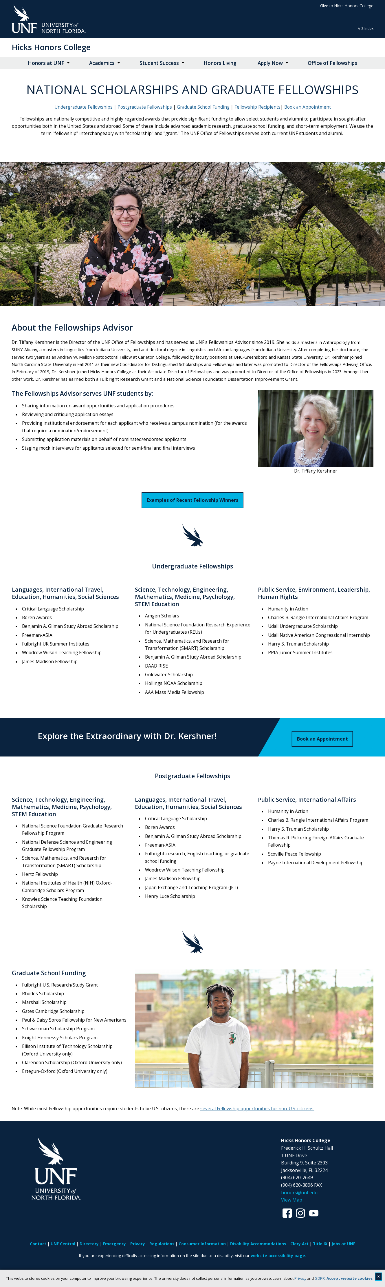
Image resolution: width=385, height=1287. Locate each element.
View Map (291, 1200)
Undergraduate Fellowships (83, 107)
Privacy (300, 1278)
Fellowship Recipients (257, 107)
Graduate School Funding (203, 107)
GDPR (320, 1278)
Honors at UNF (46, 63)
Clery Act (299, 1243)
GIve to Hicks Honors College (346, 5)
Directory (89, 1243)
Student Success (159, 63)
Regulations (161, 1243)
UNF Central (63, 1243)
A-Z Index (365, 28)
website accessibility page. (278, 1255)
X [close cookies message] (378, 1276)
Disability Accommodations (258, 1243)
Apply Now (270, 63)
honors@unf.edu (299, 1192)
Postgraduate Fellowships (145, 107)
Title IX (320, 1243)
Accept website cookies (350, 1278)
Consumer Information (202, 1243)
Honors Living (220, 63)
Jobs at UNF (343, 1243)
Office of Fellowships (332, 63)
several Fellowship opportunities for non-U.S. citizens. (257, 1109)
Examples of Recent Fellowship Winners (192, 500)
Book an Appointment (307, 107)
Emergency (114, 1243)
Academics (102, 63)
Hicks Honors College (51, 47)
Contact (38, 1243)
